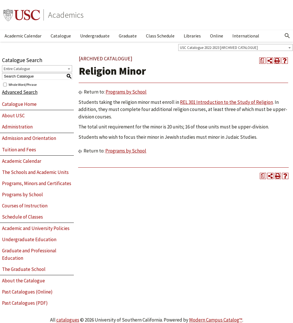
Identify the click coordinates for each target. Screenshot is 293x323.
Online (216, 36)
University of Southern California (21, 15)
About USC (13, 115)
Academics (66, 15)
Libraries (192, 36)
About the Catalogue (23, 281)
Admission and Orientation (29, 138)
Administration (17, 127)
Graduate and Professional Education (29, 254)
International (245, 36)
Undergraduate (95, 36)
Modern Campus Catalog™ (215, 320)
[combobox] (235, 47)
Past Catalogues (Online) (27, 292)
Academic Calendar (23, 36)
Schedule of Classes (22, 217)
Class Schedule (160, 36)
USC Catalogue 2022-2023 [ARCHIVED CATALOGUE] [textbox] (219, 47)
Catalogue (61, 36)
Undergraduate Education (29, 239)
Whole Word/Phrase (23, 84)
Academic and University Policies (36, 228)
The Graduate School (23, 269)
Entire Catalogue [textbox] (17, 68)
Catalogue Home (19, 104)
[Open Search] (287, 35)
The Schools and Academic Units (35, 172)
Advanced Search (19, 92)
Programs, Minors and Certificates (36, 183)
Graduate (128, 36)
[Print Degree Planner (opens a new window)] (262, 61)
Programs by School (22, 194)
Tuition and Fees (19, 149)
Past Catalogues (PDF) (25, 303)
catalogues (67, 320)
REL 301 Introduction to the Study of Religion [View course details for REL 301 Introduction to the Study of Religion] (226, 102)
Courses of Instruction (24, 206)
